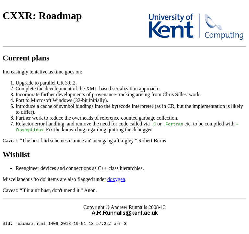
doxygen (116, 179)
